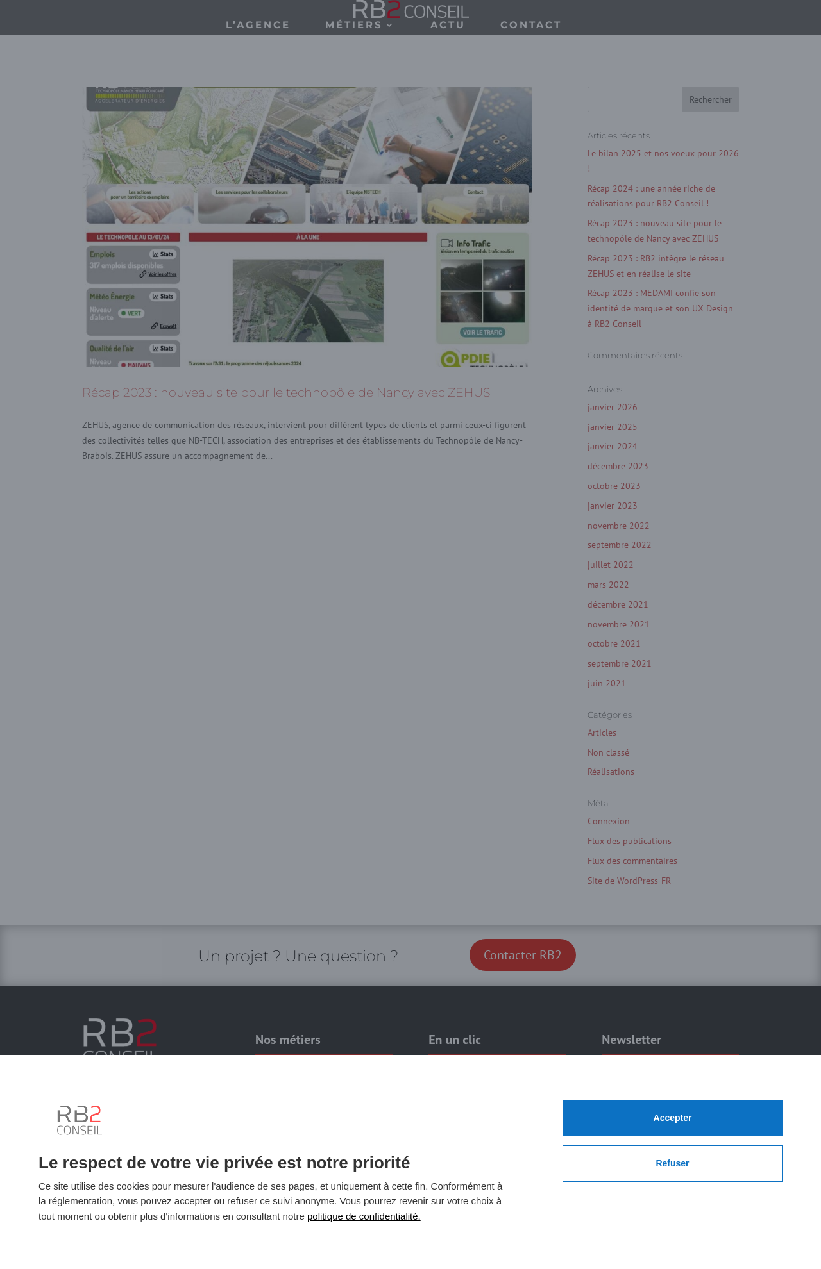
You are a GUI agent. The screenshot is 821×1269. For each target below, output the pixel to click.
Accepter (673, 1118)
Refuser (672, 1163)
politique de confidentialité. (364, 1216)
